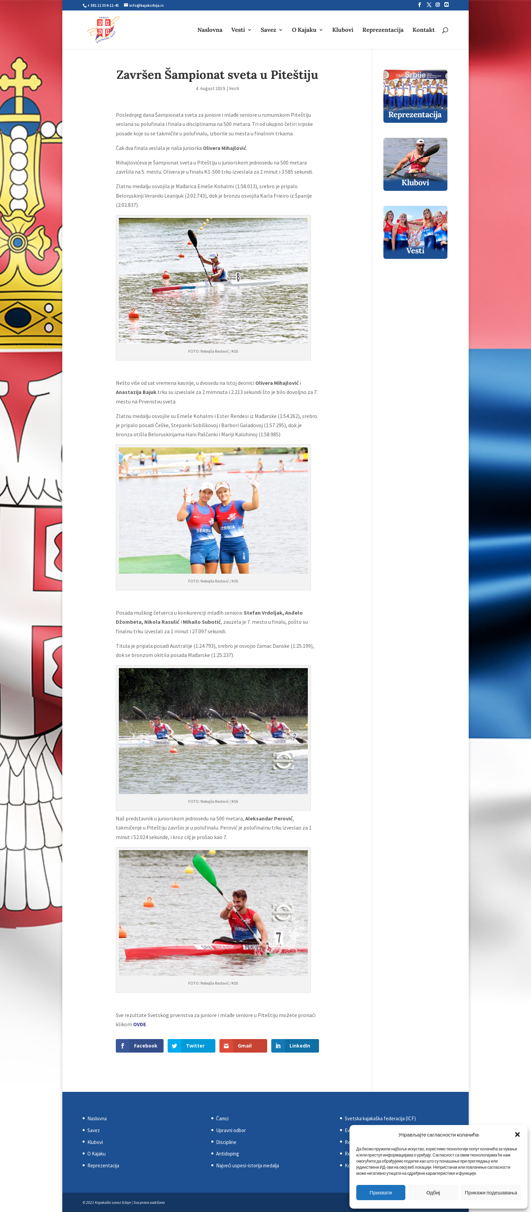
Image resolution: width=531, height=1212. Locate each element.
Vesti (238, 30)
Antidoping (227, 1153)
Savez (268, 30)
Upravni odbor (231, 1130)
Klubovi (343, 30)
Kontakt (423, 30)
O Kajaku (304, 30)
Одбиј (433, 1192)
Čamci (222, 1118)
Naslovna (209, 30)
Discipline (226, 1142)
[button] (517, 1134)
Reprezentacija (383, 30)
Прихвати (380, 1192)
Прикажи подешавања (491, 1192)
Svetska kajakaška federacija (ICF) (380, 1118)
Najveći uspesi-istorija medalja (247, 1165)
